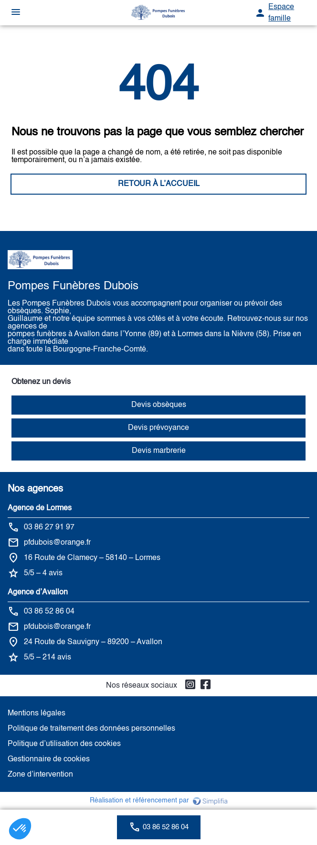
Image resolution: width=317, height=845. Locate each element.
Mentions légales (36, 713)
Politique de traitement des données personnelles (91, 729)
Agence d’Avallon (38, 592)
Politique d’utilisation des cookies (64, 744)
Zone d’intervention (40, 775)
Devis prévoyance (158, 428)
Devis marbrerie (159, 451)
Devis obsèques (158, 405)
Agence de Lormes (40, 508)
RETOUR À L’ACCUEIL (159, 184)
